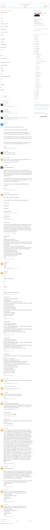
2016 (36, 46)
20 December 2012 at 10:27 (10, 162)
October (37, 72)
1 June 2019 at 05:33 (9, 425)
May (37, 80)
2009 (36, 93)
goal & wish (4, 12)
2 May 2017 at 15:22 (8, 351)
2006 (36, 98)
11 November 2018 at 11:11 (10, 409)
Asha (4, 122)
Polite (37, 66)
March (37, 84)
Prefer (37, 64)
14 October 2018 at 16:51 (10, 398)
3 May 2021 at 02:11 (8, 486)
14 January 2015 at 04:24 (10, 233)
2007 (36, 96)
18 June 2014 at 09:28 (9, 219)
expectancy (38, 56)
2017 (36, 44)
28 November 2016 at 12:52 (10, 268)
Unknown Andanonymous (8, 386)
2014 (36, 49)
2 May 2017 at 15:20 (8, 334)
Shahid (5, 151)
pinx (4, 165)
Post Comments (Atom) (9, 523)
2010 (36, 91)
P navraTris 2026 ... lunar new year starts (41, 108)
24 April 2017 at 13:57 (9, 318)
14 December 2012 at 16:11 (10, 112)
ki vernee (5, 378)
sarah (4, 401)
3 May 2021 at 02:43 (8, 516)
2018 (36, 42)
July (37, 77)
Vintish (5, 102)
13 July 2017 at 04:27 (9, 375)
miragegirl (5, 192)
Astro (5, 271)
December (38, 54)
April (37, 82)
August (37, 75)
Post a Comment (3, 519)
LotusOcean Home (37, 30)
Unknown (5, 261)
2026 (36, 36)
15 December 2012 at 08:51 (10, 148)
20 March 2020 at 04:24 (9, 463)
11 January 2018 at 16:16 (10, 389)
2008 (36, 95)
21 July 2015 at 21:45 (9, 258)
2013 (36, 51)
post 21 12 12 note (39, 59)
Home (17, 521)
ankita (5, 392)
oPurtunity (38, 58)
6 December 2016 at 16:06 (10, 294)
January (37, 87)
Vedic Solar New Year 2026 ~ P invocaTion (41, 104)
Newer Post (3, 521)
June (37, 79)
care (37, 70)
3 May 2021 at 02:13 (8, 501)
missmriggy (6, 157)
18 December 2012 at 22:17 (10, 154)
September (38, 74)
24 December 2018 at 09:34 (10, 415)
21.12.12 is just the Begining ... (41, 61)
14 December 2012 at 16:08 (10, 106)
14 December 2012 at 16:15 (10, 119)
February (38, 86)
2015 (36, 48)
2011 (36, 89)
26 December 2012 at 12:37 (10, 189)
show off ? (38, 68)
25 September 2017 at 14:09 (10, 383)
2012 (36, 53)
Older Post (31, 521)
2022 (36, 37)
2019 (36, 41)
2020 (36, 39)
